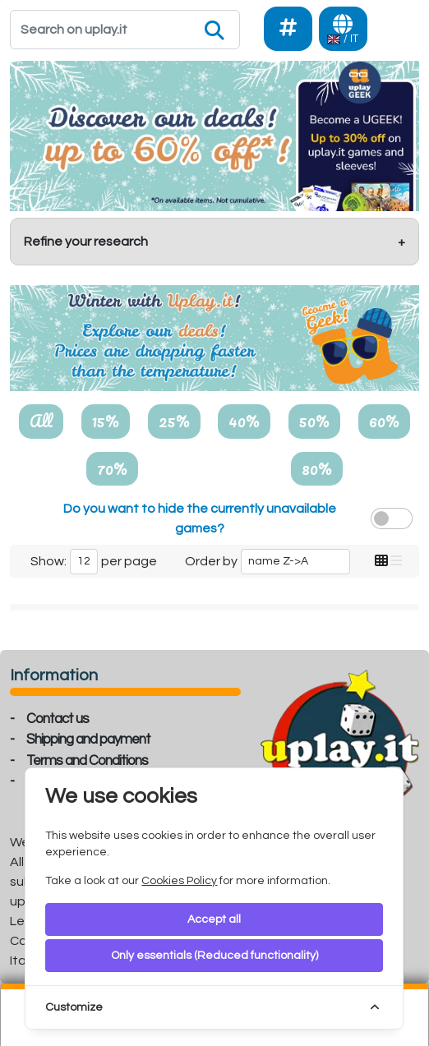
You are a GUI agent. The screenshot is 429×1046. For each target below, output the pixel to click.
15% (105, 421)
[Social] (288, 29)
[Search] (125, 29)
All (41, 421)
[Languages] (343, 29)
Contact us (57, 719)
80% (317, 468)
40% (244, 421)
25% (174, 421)
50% (314, 421)
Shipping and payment (88, 739)
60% (384, 421)
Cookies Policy (179, 881)
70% (112, 468)
